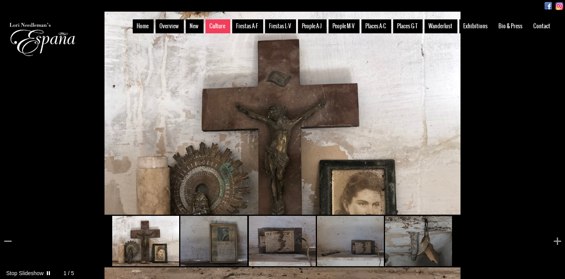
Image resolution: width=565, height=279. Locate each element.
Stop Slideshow (25, 273)
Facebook (548, 6)
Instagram (559, 6)
